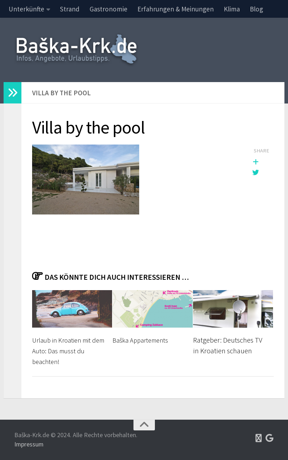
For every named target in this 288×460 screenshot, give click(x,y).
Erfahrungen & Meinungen (175, 9)
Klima (232, 9)
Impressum (29, 444)
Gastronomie (108, 9)
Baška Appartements (143, 340)
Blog (256, 9)
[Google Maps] (270, 438)
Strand (70, 9)
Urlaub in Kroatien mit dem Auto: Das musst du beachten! (67, 351)
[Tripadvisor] (258, 438)
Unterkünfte (26, 9)
